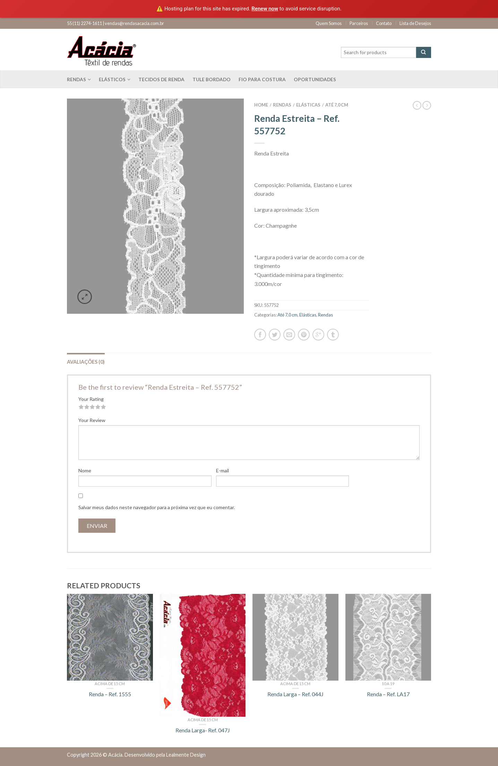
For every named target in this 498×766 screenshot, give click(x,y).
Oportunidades (315, 79)
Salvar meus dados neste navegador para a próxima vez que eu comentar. (156, 507)
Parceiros (359, 23)
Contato (384, 23)
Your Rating (91, 399)
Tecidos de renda (161, 79)
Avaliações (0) (86, 362)
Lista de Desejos (415, 23)
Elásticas (308, 105)
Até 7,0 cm (336, 105)
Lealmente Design (186, 755)
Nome (84, 470)
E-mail (222, 470)
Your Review (91, 420)
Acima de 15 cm (110, 683)
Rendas (76, 79)
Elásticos (112, 79)
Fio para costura (262, 79)
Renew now (264, 9)
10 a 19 (388, 683)
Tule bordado (211, 79)
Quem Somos (329, 23)
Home (261, 105)
